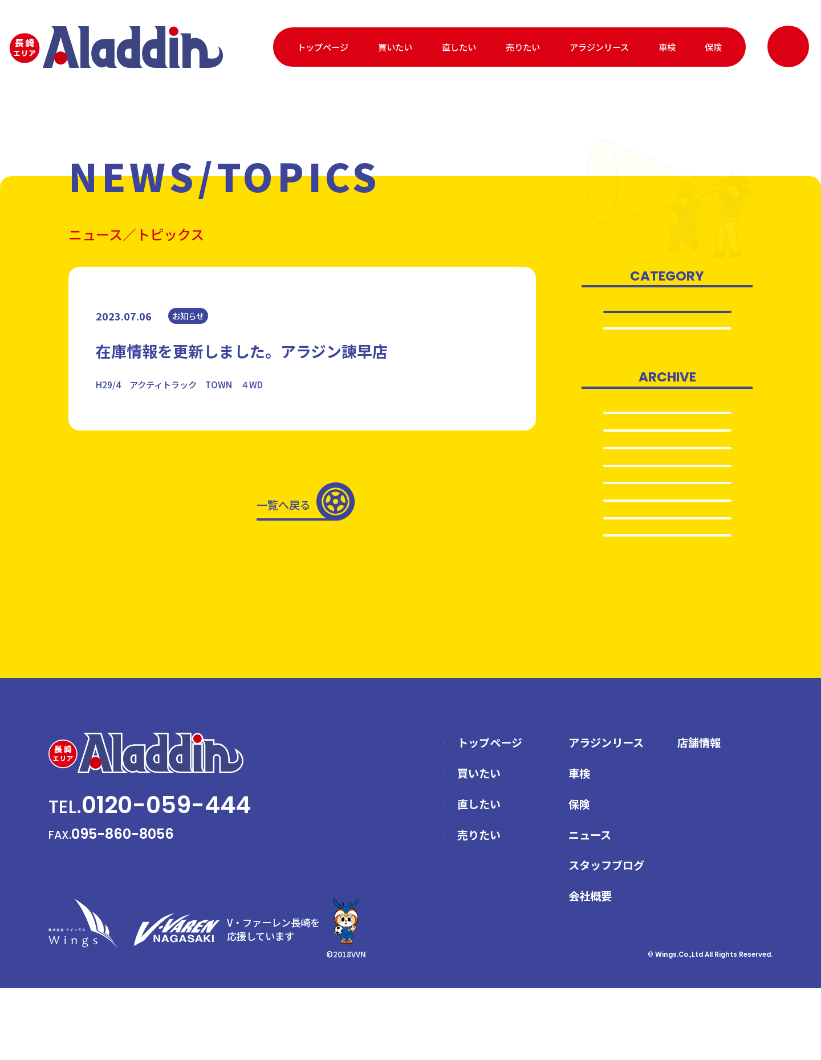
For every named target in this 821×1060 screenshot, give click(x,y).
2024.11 (667, 453)
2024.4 (667, 527)
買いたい (395, 46)
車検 (667, 46)
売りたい (523, 46)
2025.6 (667, 428)
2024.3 (667, 551)
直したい (459, 46)
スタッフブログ (606, 937)
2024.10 (667, 477)
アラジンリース (599, 46)
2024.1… (667, 601)
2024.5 (667, 502)
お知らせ (667, 336)
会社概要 (590, 968)
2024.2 (667, 576)
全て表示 (667, 312)
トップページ (322, 46)
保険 (713, 46)
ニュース (589, 907)
